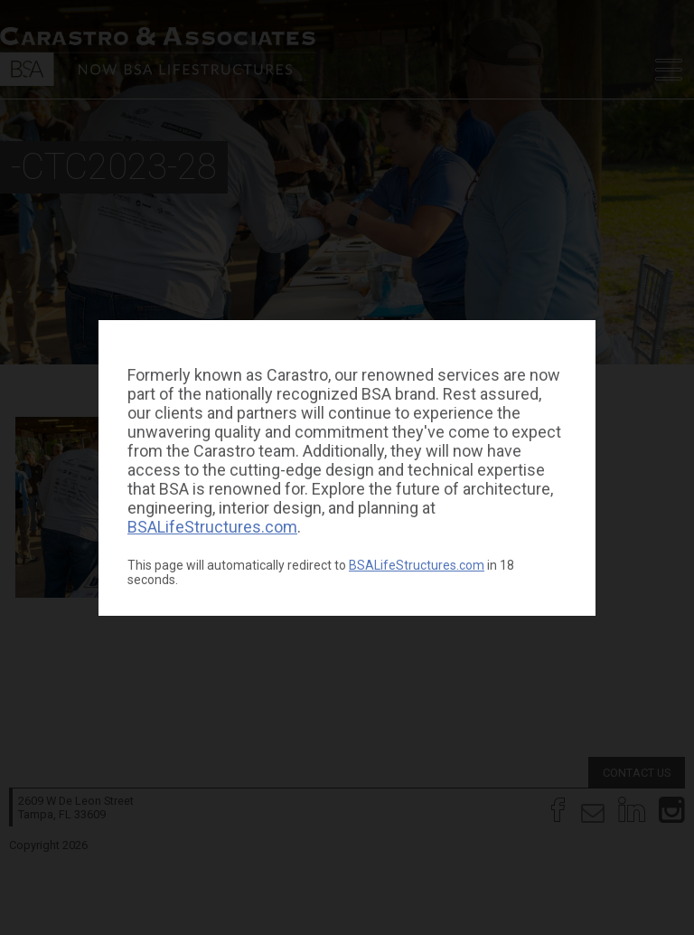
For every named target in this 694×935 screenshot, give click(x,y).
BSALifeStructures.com (212, 526)
